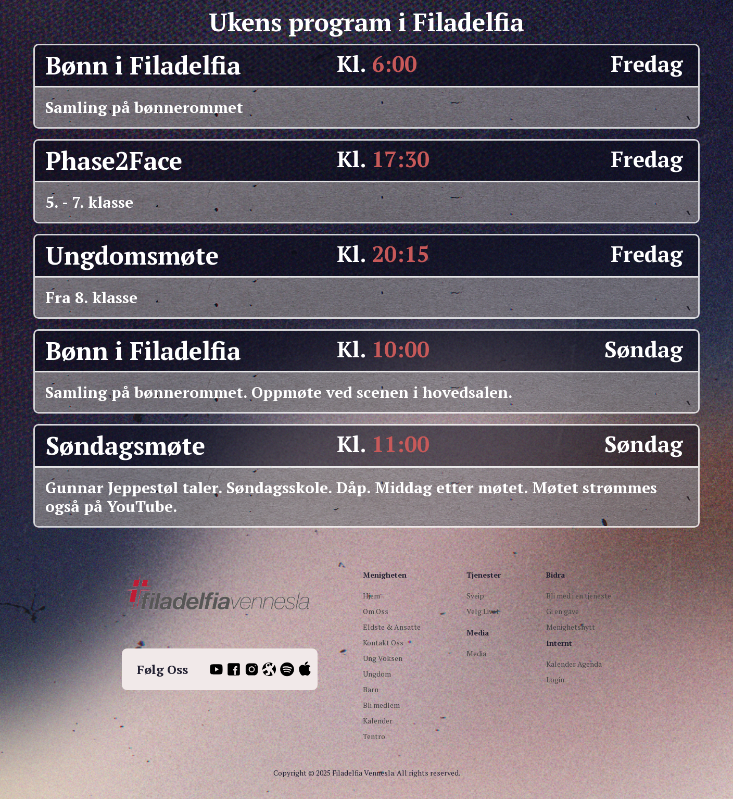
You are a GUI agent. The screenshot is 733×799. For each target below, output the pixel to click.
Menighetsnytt (570, 627)
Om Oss (375, 611)
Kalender (378, 721)
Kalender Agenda (574, 664)
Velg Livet (482, 611)
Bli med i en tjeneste (578, 596)
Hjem (371, 596)
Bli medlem (381, 705)
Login (555, 679)
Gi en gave (562, 611)
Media (476, 653)
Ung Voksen (382, 658)
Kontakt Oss (383, 642)
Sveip (475, 596)
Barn (370, 689)
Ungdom (377, 674)
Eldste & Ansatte (392, 627)
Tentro (374, 736)
